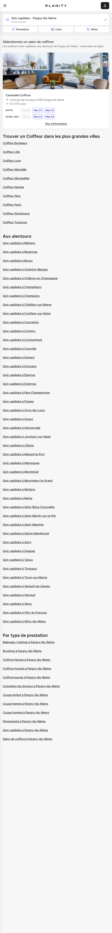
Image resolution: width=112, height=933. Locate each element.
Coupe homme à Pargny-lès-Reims (26, 712)
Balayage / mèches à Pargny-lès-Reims (29, 642)
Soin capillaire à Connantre (21, 322)
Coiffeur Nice (11, 196)
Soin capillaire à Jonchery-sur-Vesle (27, 436)
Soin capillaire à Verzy (17, 604)
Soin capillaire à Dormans (20, 366)
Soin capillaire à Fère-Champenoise (26, 392)
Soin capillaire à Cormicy (19, 331)
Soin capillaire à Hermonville (21, 428)
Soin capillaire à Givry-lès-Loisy (24, 410)
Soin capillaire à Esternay (19, 384)
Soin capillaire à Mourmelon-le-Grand (27, 480)
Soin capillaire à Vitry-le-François (25, 612)
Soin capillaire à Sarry (17, 542)
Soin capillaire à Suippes (19, 551)
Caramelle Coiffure (18, 95)
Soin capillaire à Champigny (21, 296)
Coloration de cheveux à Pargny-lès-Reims (31, 686)
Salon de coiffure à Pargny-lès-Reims (27, 739)
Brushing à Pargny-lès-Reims (22, 651)
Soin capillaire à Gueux (18, 419)
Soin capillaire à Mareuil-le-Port (24, 454)
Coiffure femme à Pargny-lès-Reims (26, 659)
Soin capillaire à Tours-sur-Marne (25, 577)
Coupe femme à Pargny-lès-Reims (25, 703)
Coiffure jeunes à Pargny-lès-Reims (26, 677)
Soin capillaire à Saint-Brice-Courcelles (29, 507)
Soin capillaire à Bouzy (18, 260)
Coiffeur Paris (12, 204)
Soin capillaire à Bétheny (19, 243)
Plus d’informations (56, 123)
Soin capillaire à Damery (19, 357)
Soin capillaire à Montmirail (20, 472)
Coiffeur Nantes (13, 187)
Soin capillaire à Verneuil (19, 595)
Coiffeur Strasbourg (16, 213)
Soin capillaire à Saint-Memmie (23, 524)
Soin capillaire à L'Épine (18, 445)
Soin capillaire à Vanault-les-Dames (26, 586)
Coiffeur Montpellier (16, 178)
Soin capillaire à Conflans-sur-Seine (27, 313)
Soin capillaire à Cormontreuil (22, 340)
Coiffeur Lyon (12, 160)
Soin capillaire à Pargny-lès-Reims (25, 730)
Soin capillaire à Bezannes (20, 252)
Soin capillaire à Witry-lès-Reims (24, 621)
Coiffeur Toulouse (15, 222)
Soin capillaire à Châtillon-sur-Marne (27, 304)
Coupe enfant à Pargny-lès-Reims (25, 695)
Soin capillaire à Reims (17, 498)
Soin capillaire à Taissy (18, 560)
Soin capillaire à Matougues (21, 463)
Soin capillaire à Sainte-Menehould (26, 533)
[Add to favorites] (104, 57)
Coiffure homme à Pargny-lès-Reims (27, 668)
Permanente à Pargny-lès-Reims (24, 721)
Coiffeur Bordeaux (15, 143)
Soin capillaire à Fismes (18, 401)
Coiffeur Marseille (14, 169)
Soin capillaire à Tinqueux (20, 568)
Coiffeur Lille (11, 152)
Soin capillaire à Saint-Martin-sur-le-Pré (29, 516)
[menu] (5, 6)
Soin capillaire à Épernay (19, 375)
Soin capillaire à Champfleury (22, 287)
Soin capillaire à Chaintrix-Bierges (25, 269)
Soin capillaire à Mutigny (19, 489)
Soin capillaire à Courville (19, 348)
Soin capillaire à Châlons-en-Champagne (30, 278)
